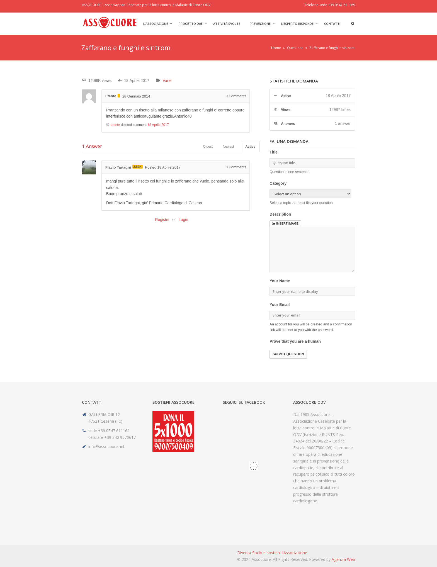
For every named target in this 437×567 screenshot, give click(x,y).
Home (276, 47)
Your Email (280, 304)
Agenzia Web (343, 559)
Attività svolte (226, 23)
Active (250, 147)
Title (274, 152)
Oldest (208, 147)
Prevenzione (260, 23)
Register (162, 219)
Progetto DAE (191, 23)
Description (280, 214)
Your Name (280, 281)
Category (278, 183)
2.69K (137, 166)
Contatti (332, 23)
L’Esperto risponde (297, 23)
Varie (167, 80)
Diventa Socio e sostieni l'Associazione (272, 552)
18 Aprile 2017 (158, 125)
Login (183, 219)
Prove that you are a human (295, 341)
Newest (228, 147)
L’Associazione (155, 23)
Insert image (285, 223)
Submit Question (288, 354)
